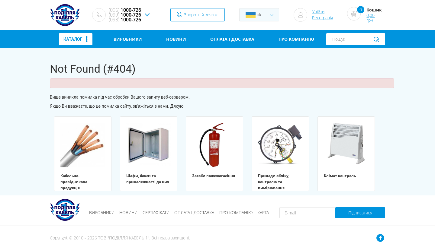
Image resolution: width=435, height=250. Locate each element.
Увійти (318, 11)
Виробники (101, 212)
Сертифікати (156, 212)
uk (253, 15)
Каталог (75, 39)
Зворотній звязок (201, 14)
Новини (128, 212)
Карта (263, 212)
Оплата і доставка (194, 212)
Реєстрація (322, 18)
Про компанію (236, 212)
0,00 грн (370, 18)
